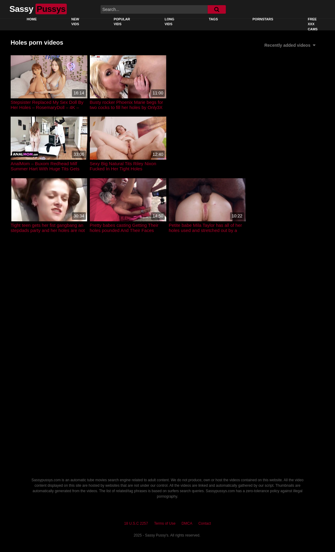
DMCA (186, 523)
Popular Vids (122, 21)
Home (32, 19)
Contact (204, 523)
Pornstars (262, 19)
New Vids (75, 21)
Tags (213, 19)
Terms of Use (165, 523)
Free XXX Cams (312, 24)
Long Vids (169, 21)
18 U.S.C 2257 (136, 523)
